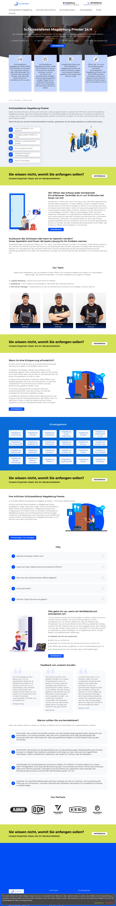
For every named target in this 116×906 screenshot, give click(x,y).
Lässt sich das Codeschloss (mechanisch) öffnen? (39, 559)
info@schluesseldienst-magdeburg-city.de (27, 893)
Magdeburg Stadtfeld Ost (33, 435)
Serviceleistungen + (68, 10)
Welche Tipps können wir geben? (31, 591)
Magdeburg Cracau (83, 443)
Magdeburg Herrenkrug (16, 426)
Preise (98, 10)
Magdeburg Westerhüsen (16, 443)
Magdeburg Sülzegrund (66, 443)
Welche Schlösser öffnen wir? (30, 548)
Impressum (82, 893)
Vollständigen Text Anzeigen (23, 530)
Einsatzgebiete (86, 10)
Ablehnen (109, 903)
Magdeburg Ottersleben (49, 435)
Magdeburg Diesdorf (83, 426)
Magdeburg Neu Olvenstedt (16, 435)
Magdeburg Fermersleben (100, 443)
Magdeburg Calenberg (49, 426)
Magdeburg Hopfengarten (66, 452)
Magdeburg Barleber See (100, 435)
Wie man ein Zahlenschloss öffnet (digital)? (36, 570)
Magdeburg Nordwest (100, 452)
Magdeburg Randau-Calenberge (16, 452)
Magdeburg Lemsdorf (49, 443)
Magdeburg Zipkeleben (32, 443)
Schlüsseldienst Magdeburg (20, 10)
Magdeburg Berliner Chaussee (32, 452)
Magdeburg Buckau (83, 435)
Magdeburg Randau (32, 426)
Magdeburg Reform (49, 452)
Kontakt (12, 13)
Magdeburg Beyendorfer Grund (100, 426)
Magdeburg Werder (83, 452)
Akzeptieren (99, 903)
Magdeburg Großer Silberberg (66, 426)
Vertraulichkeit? (23, 581)
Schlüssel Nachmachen (46, 10)
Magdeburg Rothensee (66, 435)
